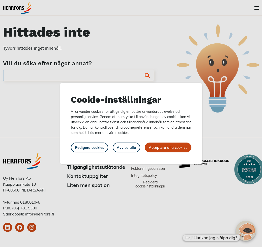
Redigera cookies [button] (89, 147)
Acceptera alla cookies (168, 147)
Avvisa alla (126, 147)
